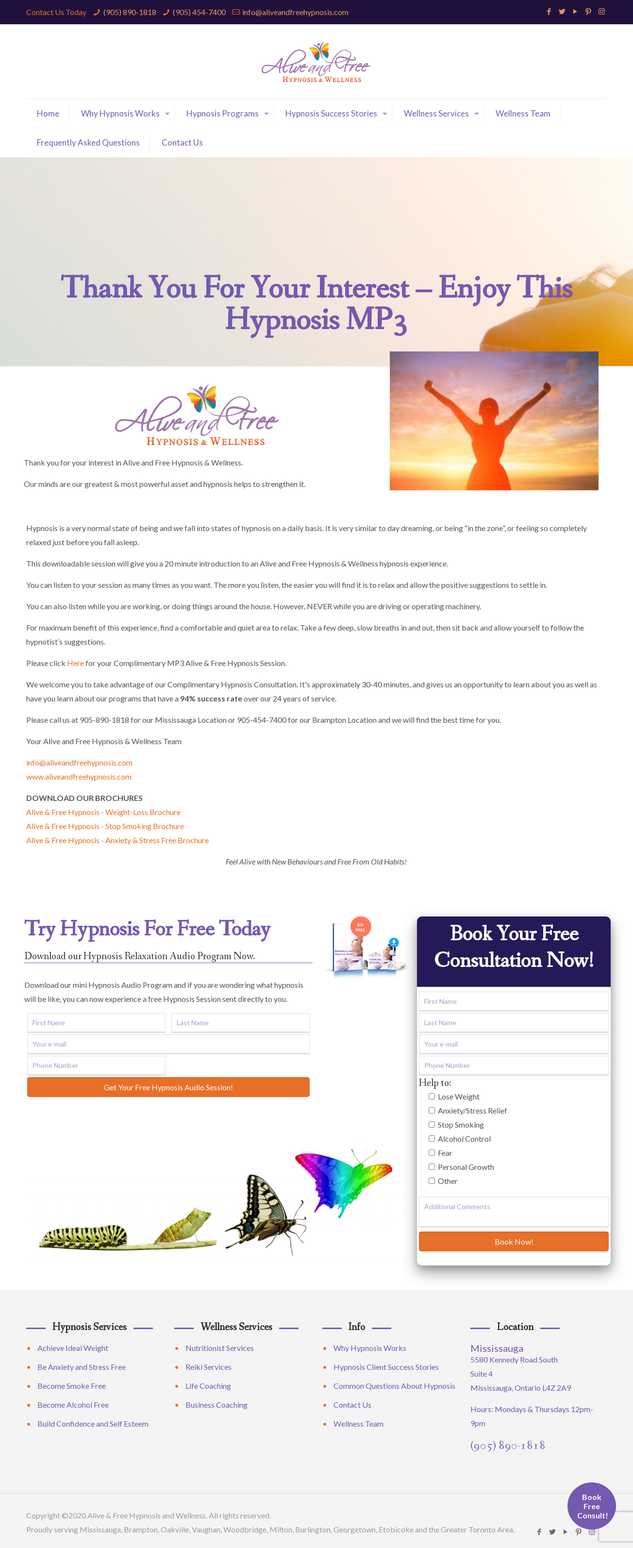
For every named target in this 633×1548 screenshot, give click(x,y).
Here (75, 662)
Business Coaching (216, 1404)
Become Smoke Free (71, 1385)
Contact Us (352, 1404)
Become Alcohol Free (73, 1404)
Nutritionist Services (219, 1347)
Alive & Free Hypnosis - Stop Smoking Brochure (105, 826)
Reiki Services (208, 1366)
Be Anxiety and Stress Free (81, 1366)
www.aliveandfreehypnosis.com (79, 776)
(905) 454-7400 (199, 12)
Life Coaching (208, 1385)
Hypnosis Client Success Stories (386, 1366)
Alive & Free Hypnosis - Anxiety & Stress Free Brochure (117, 840)
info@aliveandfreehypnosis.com (295, 12)
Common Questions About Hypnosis (394, 1385)
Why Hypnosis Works (369, 1347)
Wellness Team (358, 1423)
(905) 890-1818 (129, 12)
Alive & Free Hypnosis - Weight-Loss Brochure (103, 811)
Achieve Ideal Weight (72, 1347)
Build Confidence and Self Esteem (93, 1423)
